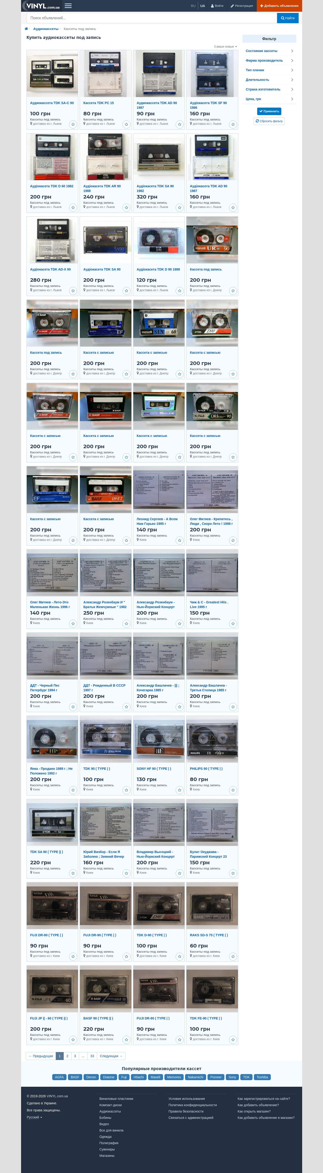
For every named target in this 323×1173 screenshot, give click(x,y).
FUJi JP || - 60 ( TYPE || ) (49, 1018)
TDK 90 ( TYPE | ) (96, 769)
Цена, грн (270, 99)
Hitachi (139, 1077)
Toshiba (262, 1077)
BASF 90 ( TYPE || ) (98, 1018)
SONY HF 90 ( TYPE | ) (154, 769)
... (83, 1056)
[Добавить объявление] (279, 6)
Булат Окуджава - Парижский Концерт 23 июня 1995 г (208, 856)
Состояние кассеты (270, 51)
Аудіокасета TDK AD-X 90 (50, 269)
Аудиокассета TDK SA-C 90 (52, 103)
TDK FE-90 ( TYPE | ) (206, 1018)
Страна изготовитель (270, 89)
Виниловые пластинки (116, 1099)
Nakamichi (195, 1077)
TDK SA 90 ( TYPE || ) (46, 852)
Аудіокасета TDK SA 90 (102, 269)
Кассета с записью (98, 352)
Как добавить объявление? (258, 1105)
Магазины (107, 1156)
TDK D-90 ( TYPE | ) (152, 935)
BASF (75, 1077)
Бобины (105, 1118)
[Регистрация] (241, 6)
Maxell (155, 1077)
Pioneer (216, 1077)
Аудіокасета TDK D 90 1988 (158, 269)
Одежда (106, 1137)
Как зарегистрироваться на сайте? (264, 1099)
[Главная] (26, 29)
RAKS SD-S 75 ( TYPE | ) (209, 935)
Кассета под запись (206, 269)
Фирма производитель (270, 60)
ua (202, 6)
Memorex (174, 1077)
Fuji (124, 1077)
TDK (246, 1077)
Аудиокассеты (110, 1111)
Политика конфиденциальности (193, 1105)
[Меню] (68, 6)
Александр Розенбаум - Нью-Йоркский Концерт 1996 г (156, 606)
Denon (91, 1077)
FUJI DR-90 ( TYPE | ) (46, 935)
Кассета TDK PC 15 (98, 103)
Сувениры (107, 1149)
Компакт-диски (111, 1105)
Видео (104, 1124)
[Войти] (217, 6)
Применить (269, 111)
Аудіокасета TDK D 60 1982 (52, 186)
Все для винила (112, 1130)
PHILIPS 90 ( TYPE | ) (206, 769)
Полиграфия (109, 1143)
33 (92, 1056)
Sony (232, 1077)
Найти (288, 18)
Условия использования (187, 1099)
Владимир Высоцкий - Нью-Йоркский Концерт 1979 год (156, 856)
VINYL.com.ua (57, 1096)
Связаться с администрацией (191, 1118)
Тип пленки (270, 70)
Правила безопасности (186, 1111)
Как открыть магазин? (254, 1111)
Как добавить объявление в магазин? (266, 1118)
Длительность (270, 80)
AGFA (59, 1077)
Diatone (108, 1077)
